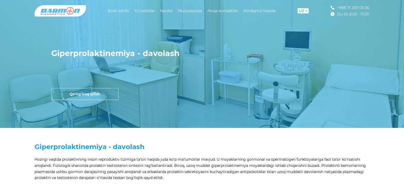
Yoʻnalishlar (144, 11)
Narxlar (166, 11)
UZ (303, 11)
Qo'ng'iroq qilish (85, 94)
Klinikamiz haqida (259, 11)
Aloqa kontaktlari (222, 11)
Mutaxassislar (190, 11)
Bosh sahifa (118, 11)
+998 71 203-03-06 (350, 8)
